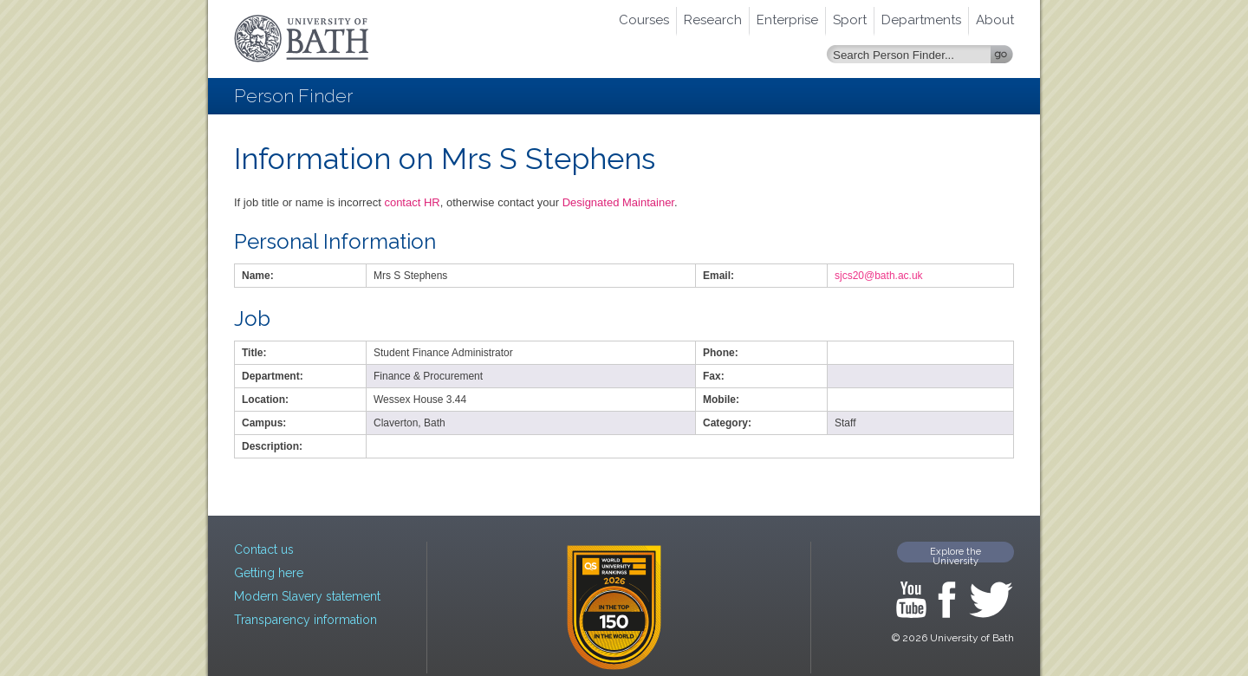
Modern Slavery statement (307, 596)
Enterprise (787, 20)
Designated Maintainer (618, 202)
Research (713, 20)
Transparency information (305, 620)
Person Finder (293, 96)
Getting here (268, 573)
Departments (921, 20)
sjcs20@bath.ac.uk (879, 276)
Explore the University (955, 554)
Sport (850, 20)
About (995, 20)
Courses (644, 20)
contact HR (411, 202)
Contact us (264, 549)
